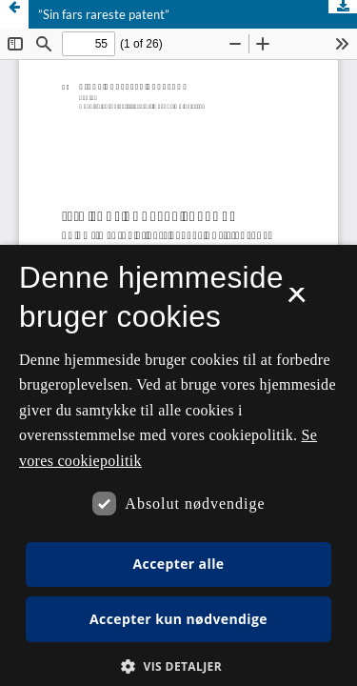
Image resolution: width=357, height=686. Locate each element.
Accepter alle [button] (178, 564)
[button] (178, 666)
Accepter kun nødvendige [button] (178, 619)
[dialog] (178, 465)
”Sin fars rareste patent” (103, 14)
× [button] (296, 301)
